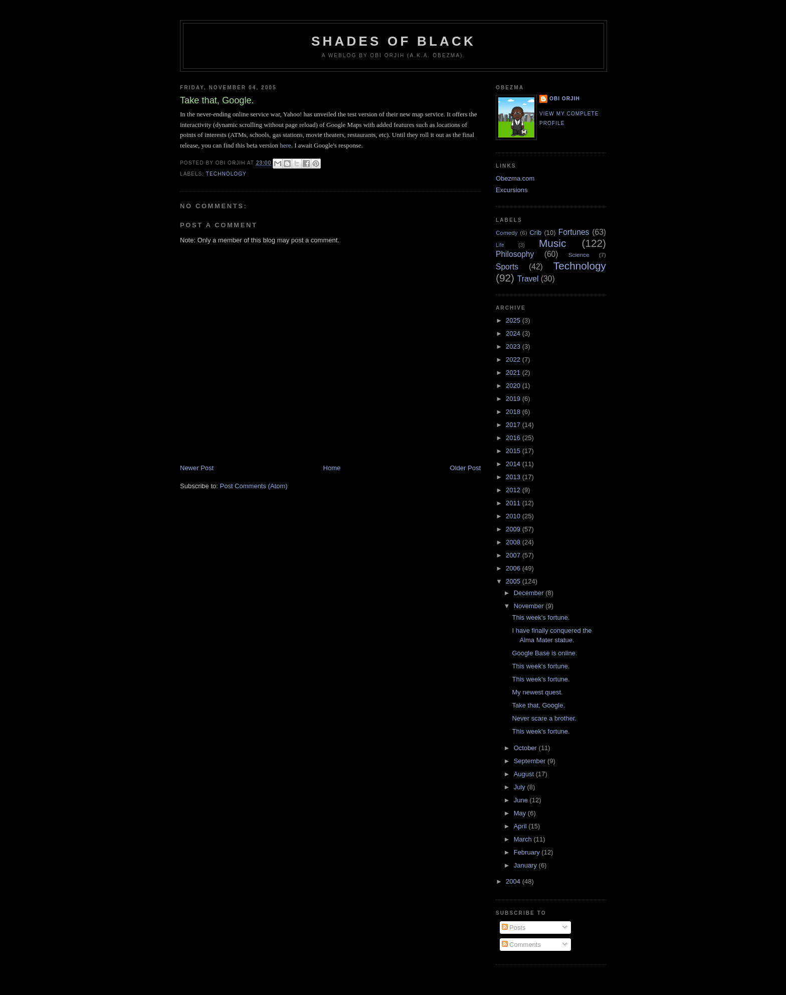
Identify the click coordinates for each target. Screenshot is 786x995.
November (530, 606)
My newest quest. (537, 692)
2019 (514, 398)
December (530, 593)
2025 (514, 320)
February (528, 852)
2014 (514, 464)
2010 (514, 516)
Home (332, 468)
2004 (514, 881)
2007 (514, 555)
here (285, 145)
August (525, 774)
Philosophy (515, 254)
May (521, 813)
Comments (521, 944)
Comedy (507, 232)
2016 (514, 438)
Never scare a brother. (544, 718)
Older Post (465, 468)
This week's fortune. (540, 617)
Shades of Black (393, 41)
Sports (507, 266)
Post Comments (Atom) (254, 486)
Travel (528, 278)
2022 (514, 359)
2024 (514, 333)
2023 (514, 346)
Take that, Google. (538, 705)
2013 (514, 477)
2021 (514, 372)
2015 (514, 451)
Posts (514, 927)
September (530, 761)
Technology (226, 174)
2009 (514, 529)
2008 (514, 542)
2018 (514, 411)
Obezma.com (515, 178)
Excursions (512, 190)
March (524, 839)
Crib (535, 232)
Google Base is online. (544, 653)
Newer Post (197, 468)
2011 (514, 503)
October (526, 748)
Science (579, 254)
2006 (514, 568)
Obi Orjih (564, 98)
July (520, 787)
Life (500, 245)
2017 (514, 425)
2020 (514, 385)
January (526, 865)
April (521, 826)
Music (552, 243)
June (522, 800)
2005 (514, 581)
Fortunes (574, 232)
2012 (514, 490)
